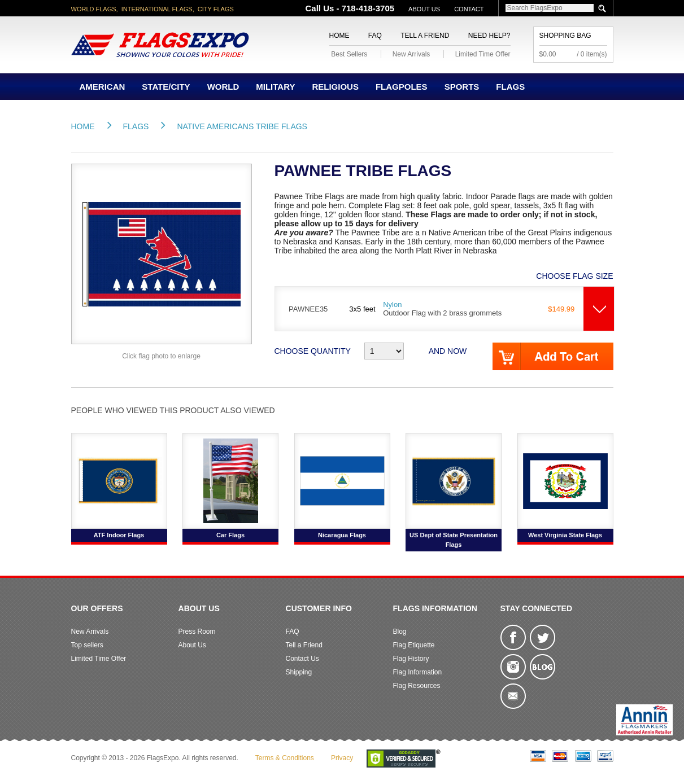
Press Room (197, 631)
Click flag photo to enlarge (161, 356)
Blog (400, 631)
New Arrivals (411, 54)
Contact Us (302, 659)
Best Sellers (349, 54)
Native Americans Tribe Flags (242, 126)
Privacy (342, 758)
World (223, 86)
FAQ (375, 36)
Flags (510, 86)
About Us (424, 9)
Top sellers (87, 645)
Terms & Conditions (284, 758)
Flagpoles (402, 86)
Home (339, 36)
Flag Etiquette (414, 645)
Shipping (299, 672)
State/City (166, 86)
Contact (468, 9)
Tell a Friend (424, 36)
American (102, 86)
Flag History (411, 659)
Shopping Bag (565, 36)
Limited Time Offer (483, 54)
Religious (335, 86)
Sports (462, 86)
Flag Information (417, 672)
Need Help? (489, 36)
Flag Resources (417, 686)
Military (275, 86)
